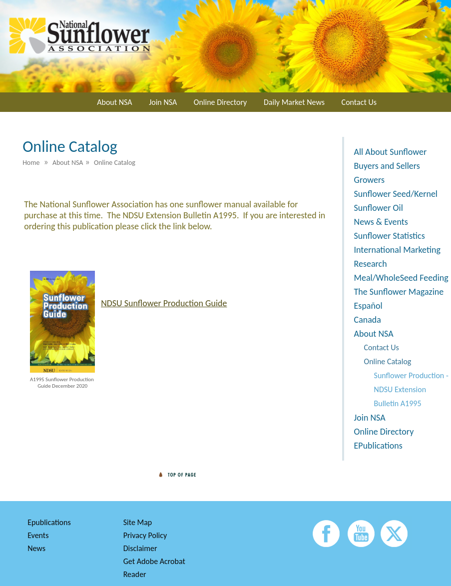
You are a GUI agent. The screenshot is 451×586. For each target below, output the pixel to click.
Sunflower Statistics (389, 235)
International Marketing (397, 249)
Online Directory (220, 102)
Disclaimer (140, 548)
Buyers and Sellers (387, 165)
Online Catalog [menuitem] (114, 162)
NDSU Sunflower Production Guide (164, 303)
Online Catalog (388, 361)
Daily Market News (294, 102)
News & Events (381, 221)
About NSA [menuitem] (67, 162)
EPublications (378, 445)
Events (37, 535)
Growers (369, 179)
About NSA (114, 102)
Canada (367, 319)
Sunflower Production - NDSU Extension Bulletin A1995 (411, 389)
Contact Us (359, 102)
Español (368, 305)
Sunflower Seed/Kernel (396, 193)
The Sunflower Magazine (399, 291)
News (36, 548)
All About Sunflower (390, 151)
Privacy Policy (145, 535)
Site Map (137, 522)
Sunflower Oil (378, 207)
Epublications (49, 522)
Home (30, 162)
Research (370, 263)
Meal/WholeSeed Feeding (401, 277)
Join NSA (163, 102)
